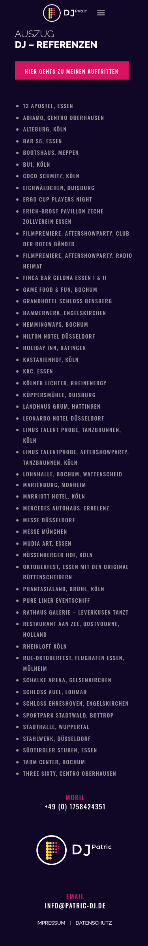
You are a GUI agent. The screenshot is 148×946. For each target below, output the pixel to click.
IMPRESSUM (50, 923)
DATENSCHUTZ (94, 923)
